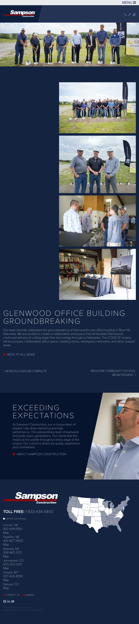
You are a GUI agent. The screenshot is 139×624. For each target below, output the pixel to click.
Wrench (129, 14)
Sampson (134, 14)
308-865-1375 (12, 553)
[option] (69, 43)
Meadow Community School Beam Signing (113, 373)
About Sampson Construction (41, 454)
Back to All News (21, 355)
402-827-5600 (13, 541)
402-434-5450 (12, 529)
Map (6, 533)
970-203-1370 (12, 564)
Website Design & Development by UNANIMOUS (23, 610)
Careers (29, 595)
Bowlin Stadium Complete (26, 371)
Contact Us (12, 595)
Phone (125, 14)
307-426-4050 (13, 576)
